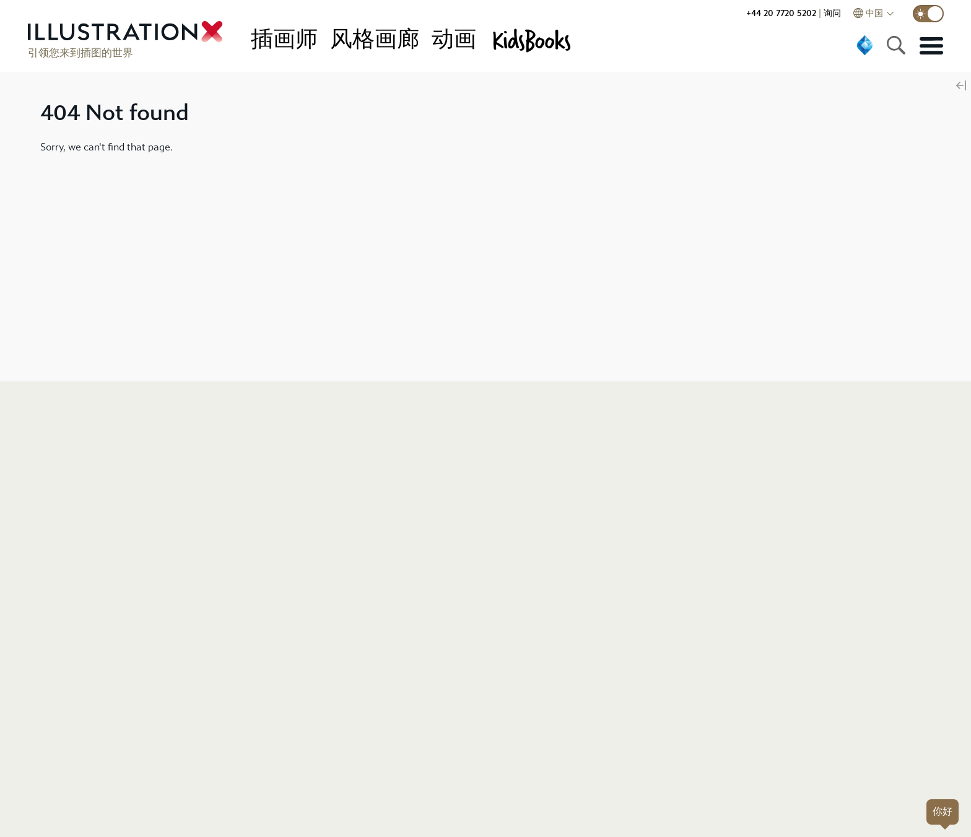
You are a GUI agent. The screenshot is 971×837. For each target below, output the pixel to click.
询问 (832, 13)
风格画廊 (374, 39)
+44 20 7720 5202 (781, 13)
